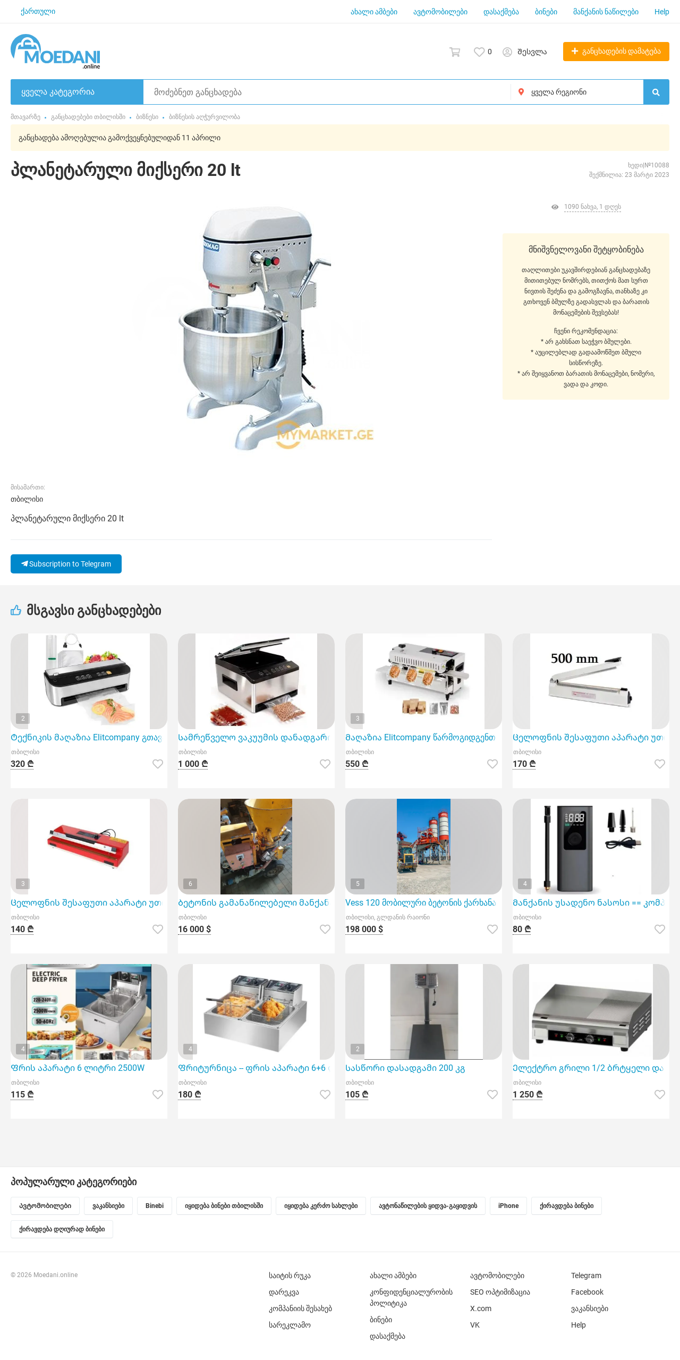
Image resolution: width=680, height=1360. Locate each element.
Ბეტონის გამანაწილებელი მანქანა (256, 903)
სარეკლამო (290, 1325)
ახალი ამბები (374, 11)
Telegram (586, 1275)
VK (475, 1325)
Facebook (587, 1292)
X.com (480, 1308)
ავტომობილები (440, 11)
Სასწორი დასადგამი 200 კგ (405, 1068)
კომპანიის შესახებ (300, 1308)
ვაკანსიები (589, 1308)
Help (661, 11)
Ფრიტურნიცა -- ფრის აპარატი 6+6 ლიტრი (256, 1068)
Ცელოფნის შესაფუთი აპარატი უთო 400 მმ (89, 903)
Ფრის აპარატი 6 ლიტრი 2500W (77, 1068)
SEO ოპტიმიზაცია (500, 1292)
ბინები (546, 11)
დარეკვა (284, 1292)
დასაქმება (501, 11)
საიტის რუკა (290, 1275)
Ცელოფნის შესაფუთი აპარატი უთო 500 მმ (591, 737)
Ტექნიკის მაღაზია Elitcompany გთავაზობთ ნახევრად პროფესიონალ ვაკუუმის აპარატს (89, 737)
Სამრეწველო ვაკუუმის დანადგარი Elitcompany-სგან (256, 737)
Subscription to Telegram (66, 564)
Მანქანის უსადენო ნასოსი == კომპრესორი (591, 903)
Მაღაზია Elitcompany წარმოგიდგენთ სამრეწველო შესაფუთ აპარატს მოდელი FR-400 (423, 737)
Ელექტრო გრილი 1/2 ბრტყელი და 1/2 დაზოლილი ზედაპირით (591, 1068)
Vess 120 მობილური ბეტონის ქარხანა (420, 903)
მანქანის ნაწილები (606, 11)
